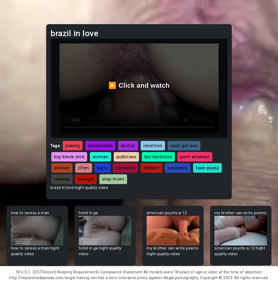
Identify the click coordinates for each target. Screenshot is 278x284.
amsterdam (100, 145)
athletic (151, 168)
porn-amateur (195, 156)
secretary (178, 168)
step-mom (113, 179)
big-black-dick (69, 156)
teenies (62, 179)
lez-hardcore (158, 156)
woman (101, 156)
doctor (128, 145)
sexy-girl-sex (184, 145)
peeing (72, 145)
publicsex (126, 156)
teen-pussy (207, 168)
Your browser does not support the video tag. (37, 230)
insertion (152, 145)
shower (62, 168)
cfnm (83, 168)
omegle (86, 179)
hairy (102, 168)
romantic (125, 168)
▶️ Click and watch (139, 85)
